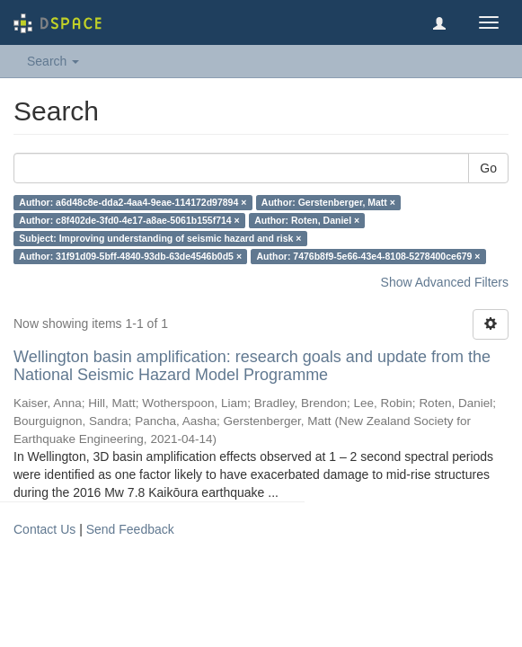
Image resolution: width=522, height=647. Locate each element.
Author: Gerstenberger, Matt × (328, 202)
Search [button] (53, 61)
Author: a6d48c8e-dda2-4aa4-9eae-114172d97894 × (132, 202)
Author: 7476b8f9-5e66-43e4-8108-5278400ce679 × (369, 256)
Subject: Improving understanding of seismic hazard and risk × (160, 238)
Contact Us (44, 529)
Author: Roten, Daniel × (306, 220)
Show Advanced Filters (445, 282)
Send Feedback (130, 529)
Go (488, 168)
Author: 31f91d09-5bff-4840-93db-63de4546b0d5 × (130, 256)
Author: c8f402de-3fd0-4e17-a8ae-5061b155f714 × (129, 220)
